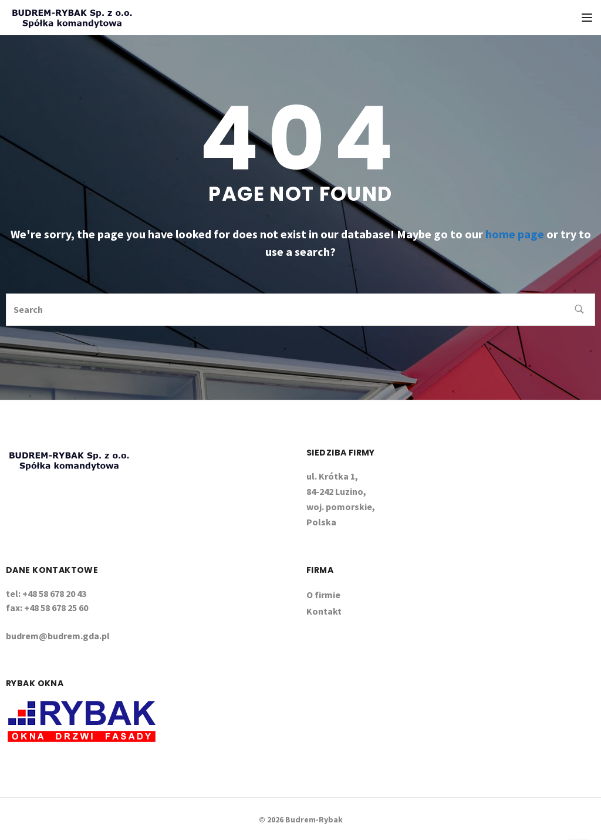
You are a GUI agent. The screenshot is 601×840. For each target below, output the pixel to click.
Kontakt (324, 611)
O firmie (323, 595)
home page (514, 234)
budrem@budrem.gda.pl (58, 636)
